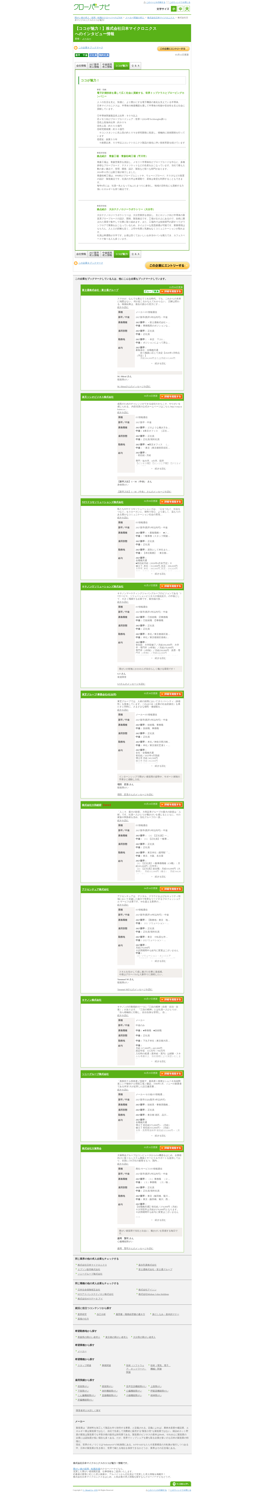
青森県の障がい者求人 (89, 1337)
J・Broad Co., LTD (90, 1490)
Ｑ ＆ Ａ (135, 65)
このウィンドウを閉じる (179, 2)
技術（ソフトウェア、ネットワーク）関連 (136, 1368)
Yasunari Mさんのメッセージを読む (135, 989)
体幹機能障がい (110, 1391)
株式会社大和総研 (91, 805)
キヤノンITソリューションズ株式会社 (102, 586)
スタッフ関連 (84, 1365)
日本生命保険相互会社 (89, 1289)
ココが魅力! (121, 65)
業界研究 (82, 1314)
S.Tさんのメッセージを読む (131, 684)
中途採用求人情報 (107, 65)
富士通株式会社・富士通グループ (100, 290)
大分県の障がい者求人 (144, 1337)
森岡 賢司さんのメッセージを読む (135, 1248)
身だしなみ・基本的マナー (165, 1314)
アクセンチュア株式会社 (95, 889)
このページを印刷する (155, 2)
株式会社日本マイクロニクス (92, 1265)
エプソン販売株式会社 (89, 1269)
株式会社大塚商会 (91, 1148)
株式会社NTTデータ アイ (90, 1298)
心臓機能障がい (134, 1391)
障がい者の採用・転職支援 (86, 1469)
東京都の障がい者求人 (116, 1337)
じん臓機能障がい (87, 1395)
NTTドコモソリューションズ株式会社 (102, 502)
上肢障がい (156, 1386)
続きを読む (123, 307)
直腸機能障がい (110, 1395)
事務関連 (106, 1365)
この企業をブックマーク (90, 47)
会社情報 (81, 65)
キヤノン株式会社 (91, 1000)
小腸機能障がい (134, 1395)
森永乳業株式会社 (148, 1265)
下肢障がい (83, 1391)
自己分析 (101, 1314)
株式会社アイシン (148, 1289)
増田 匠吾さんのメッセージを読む (135, 794)
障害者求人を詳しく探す (88, 1410)
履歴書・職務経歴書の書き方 (130, 1314)
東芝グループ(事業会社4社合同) (99, 694)
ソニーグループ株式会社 (95, 1074)
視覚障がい (83, 1386)
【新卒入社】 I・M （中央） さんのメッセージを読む (144, 491)
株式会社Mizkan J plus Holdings (154, 1294)
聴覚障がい (107, 1386)
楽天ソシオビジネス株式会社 (98, 397)
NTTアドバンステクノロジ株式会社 (96, 1294)
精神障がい (156, 1395)
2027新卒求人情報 (94, 65)
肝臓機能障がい (85, 1400)
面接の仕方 (83, 1318)
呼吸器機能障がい (159, 1391)
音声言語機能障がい (136, 1386)
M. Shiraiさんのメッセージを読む (134, 386)
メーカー (86, 38)
